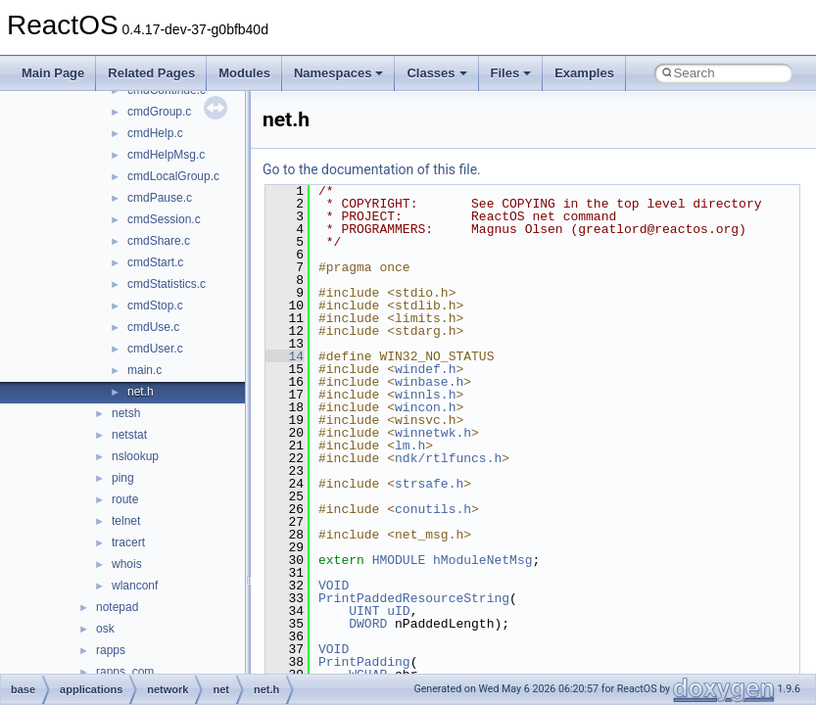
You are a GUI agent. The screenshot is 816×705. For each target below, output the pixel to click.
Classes (436, 73)
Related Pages (151, 73)
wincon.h (425, 407)
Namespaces (339, 73)
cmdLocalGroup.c (173, 176)
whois (127, 564)
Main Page (53, 73)
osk (105, 628)
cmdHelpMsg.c (166, 155)
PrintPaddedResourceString (413, 598)
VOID (333, 585)
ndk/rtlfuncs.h (448, 458)
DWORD (368, 624)
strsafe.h (429, 484)
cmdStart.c (155, 262)
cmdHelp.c (155, 133)
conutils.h (433, 509)
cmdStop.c (155, 305)
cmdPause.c (159, 198)
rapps (110, 650)
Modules (244, 73)
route (125, 499)
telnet (126, 521)
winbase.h (429, 382)
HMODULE (399, 560)
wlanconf (135, 585)
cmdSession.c (164, 219)
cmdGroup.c (159, 111)
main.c (144, 370)
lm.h (410, 445)
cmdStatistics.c (166, 284)
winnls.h (425, 394)
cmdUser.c (155, 348)
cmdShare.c (158, 241)
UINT (364, 611)
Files (511, 73)
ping (123, 478)
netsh (126, 413)
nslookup (135, 456)
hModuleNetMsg (482, 560)
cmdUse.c (153, 327)
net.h (140, 392)
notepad (117, 607)
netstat (129, 435)
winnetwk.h (433, 433)
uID (398, 611)
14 (284, 356)
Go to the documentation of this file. (372, 169)
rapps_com (125, 672)
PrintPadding (364, 662)
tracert (128, 542)
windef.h (425, 369)
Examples (584, 73)
